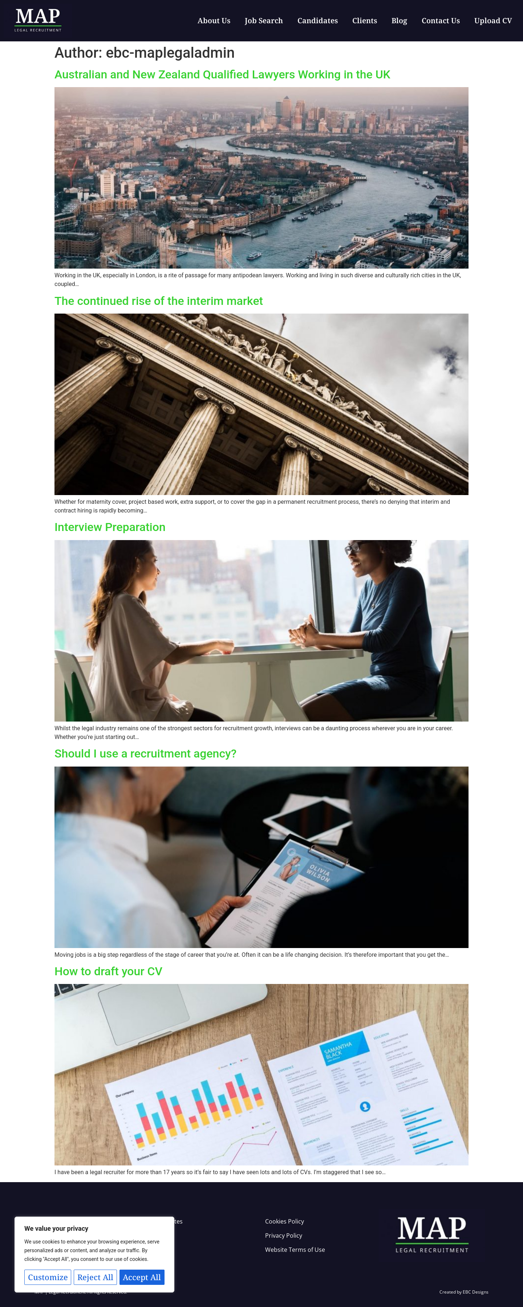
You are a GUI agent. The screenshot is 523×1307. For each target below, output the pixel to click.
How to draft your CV (108, 971)
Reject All (128, 1260)
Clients (364, 20)
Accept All (94, 1276)
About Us (214, 20)
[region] (94, 1246)
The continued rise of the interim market (158, 301)
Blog (399, 20)
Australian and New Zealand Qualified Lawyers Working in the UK (222, 74)
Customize (59, 1260)
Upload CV (493, 20)
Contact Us (441, 20)
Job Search (264, 20)
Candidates (317, 20)
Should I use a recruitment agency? (145, 753)
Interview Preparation (110, 527)
